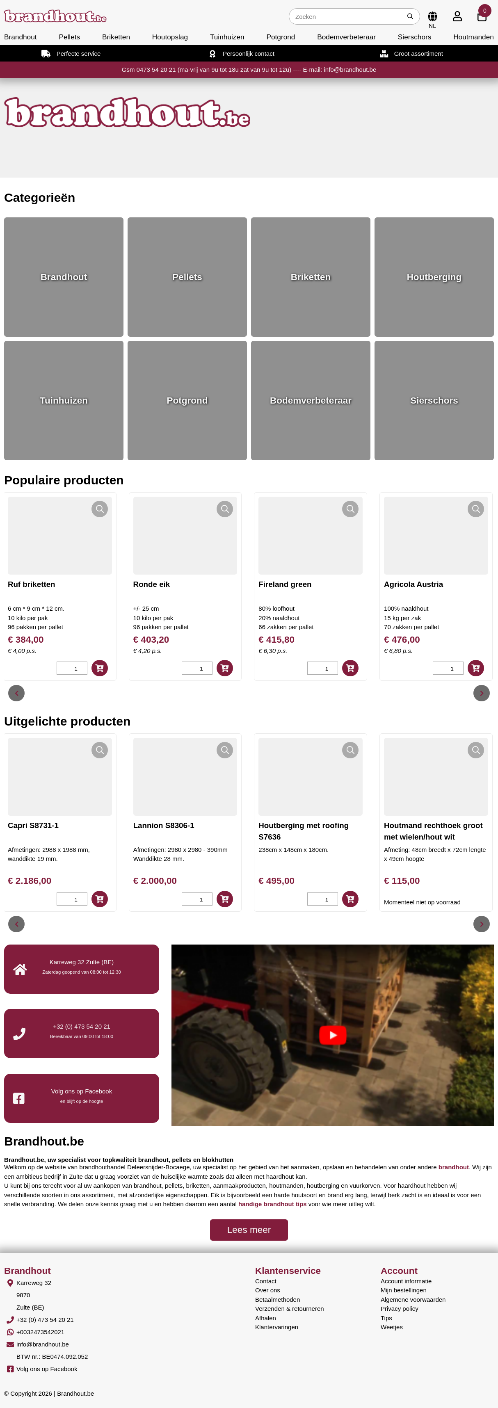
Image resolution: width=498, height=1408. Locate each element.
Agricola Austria (430, 584)
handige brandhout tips (272, 1203)
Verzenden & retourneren (289, 1308)
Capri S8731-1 (33, 825)
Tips (386, 1317)
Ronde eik (168, 584)
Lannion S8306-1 (163, 825)
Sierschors (414, 37)
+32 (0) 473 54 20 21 (81, 1026)
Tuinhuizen (227, 37)
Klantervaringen (276, 1327)
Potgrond (280, 37)
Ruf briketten (49, 584)
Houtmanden (473, 37)
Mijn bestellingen (404, 1290)
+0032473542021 (40, 1331)
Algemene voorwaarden (413, 1299)
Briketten (116, 37)
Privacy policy (399, 1308)
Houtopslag (170, 37)
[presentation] (16, 693)
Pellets (69, 37)
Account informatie (406, 1281)
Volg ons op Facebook (46, 1368)
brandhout (454, 1167)
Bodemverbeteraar (346, 37)
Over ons (267, 1290)
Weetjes (392, 1327)
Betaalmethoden (277, 1299)
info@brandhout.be (42, 1344)
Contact (265, 1281)
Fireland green (302, 584)
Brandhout (20, 37)
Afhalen (265, 1317)
